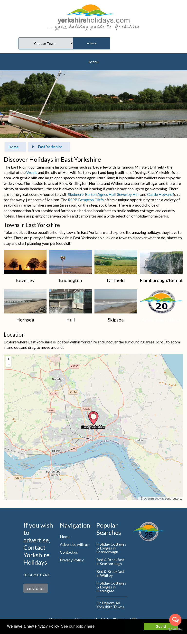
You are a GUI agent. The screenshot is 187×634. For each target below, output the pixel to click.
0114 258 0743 (36, 574)
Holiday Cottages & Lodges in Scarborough (111, 548)
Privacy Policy (72, 560)
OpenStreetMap (153, 498)
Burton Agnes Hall (100, 194)
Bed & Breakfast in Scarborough (110, 561)
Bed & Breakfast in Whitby (110, 573)
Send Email (36, 588)
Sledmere (76, 194)
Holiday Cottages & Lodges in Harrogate (111, 587)
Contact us (69, 552)
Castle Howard (159, 194)
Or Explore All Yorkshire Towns (110, 604)
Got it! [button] (161, 626)
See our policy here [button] (77, 626)
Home (65, 536)
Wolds (31, 172)
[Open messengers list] (175, 620)
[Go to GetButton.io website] (175, 629)
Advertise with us (74, 544)
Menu (93, 61)
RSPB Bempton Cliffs (86, 199)
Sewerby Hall (128, 194)
